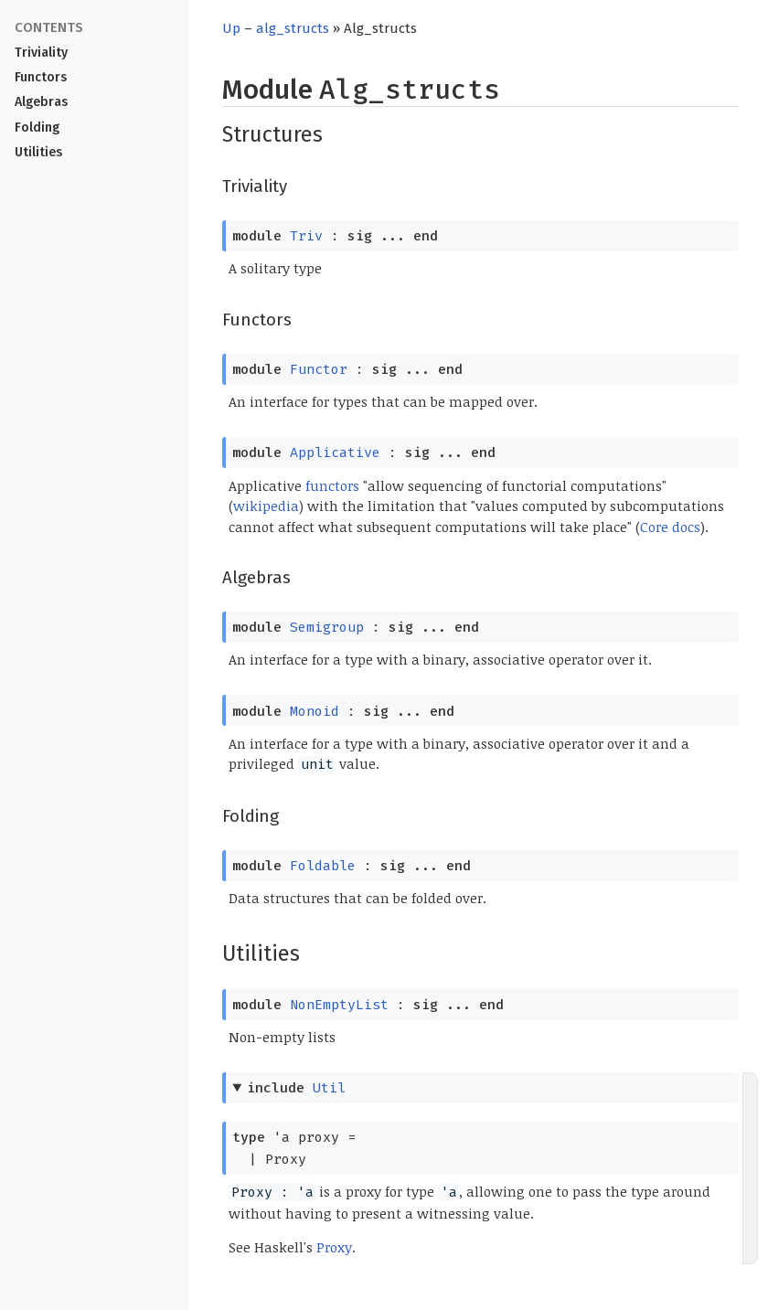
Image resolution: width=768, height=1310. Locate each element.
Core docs (670, 526)
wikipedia (266, 505)
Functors (41, 77)
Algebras (41, 102)
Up (231, 28)
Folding (37, 127)
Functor (318, 369)
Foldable (323, 865)
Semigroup (327, 627)
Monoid (314, 711)
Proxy (334, 1247)
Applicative (335, 452)
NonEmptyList (339, 1004)
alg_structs (292, 28)
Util (329, 1088)
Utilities (38, 152)
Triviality (41, 52)
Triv (306, 236)
